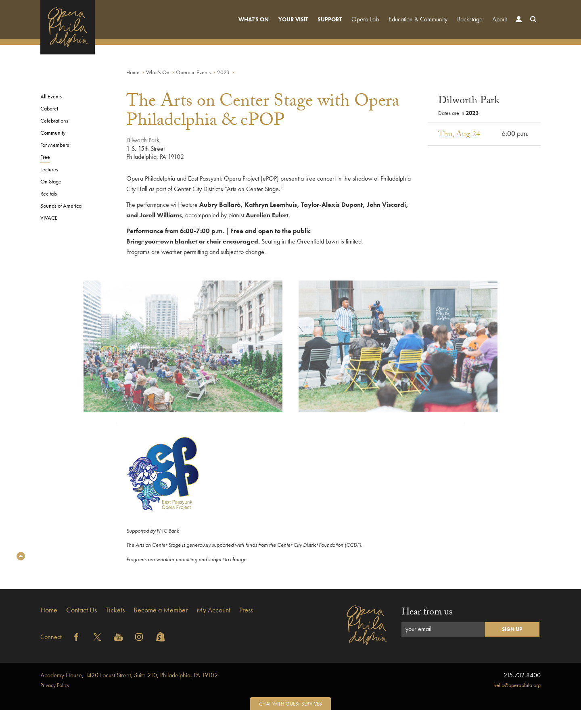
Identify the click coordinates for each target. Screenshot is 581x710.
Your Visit (293, 19)
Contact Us (81, 609)
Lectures (49, 169)
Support (330, 19)
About (499, 19)
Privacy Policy (54, 685)
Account (517, 27)
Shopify (160, 637)
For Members (54, 144)
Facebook (76, 637)
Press (246, 609)
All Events (51, 96)
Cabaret (49, 108)
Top (20, 556)
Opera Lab (365, 19)
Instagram (139, 637)
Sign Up (512, 629)
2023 (223, 72)
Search (531, 27)
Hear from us (427, 613)
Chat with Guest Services (290, 703)
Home (133, 72)
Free (45, 156)
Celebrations (54, 120)
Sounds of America (61, 205)
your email (418, 629)
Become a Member (161, 609)
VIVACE (49, 217)
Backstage (470, 19)
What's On (253, 19)
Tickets (115, 609)
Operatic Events (193, 72)
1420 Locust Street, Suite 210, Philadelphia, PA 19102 (129, 675)
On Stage (50, 181)
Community (52, 132)
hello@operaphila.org (517, 685)
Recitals (48, 193)
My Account (213, 609)
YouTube (118, 637)
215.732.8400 (522, 675)
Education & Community (418, 19)
